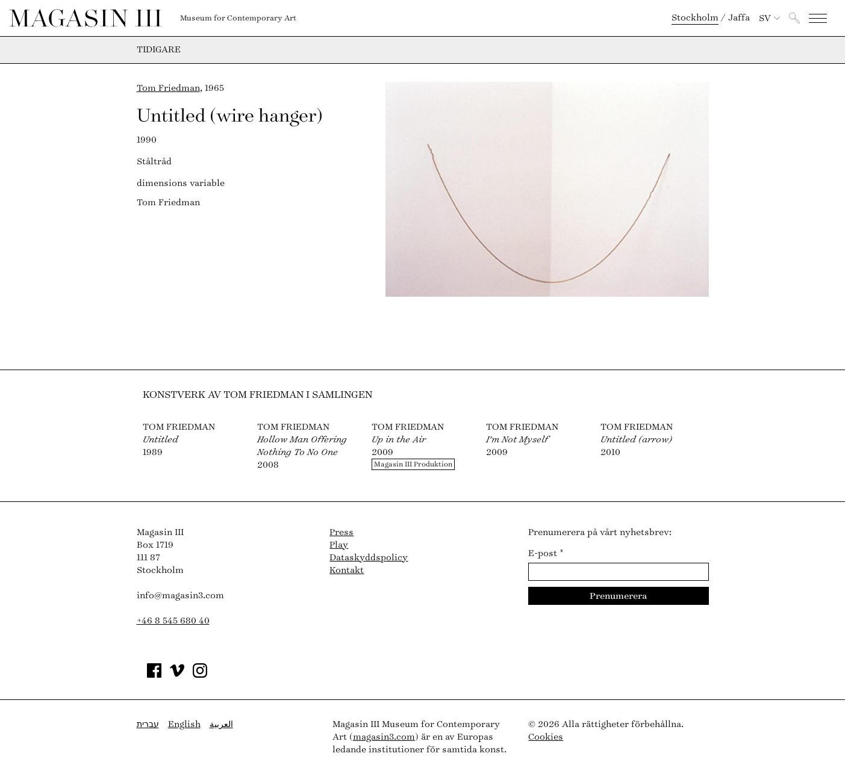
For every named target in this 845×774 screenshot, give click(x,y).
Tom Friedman (168, 88)
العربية (221, 724)
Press (341, 532)
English (184, 724)
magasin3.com (384, 737)
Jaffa (739, 18)
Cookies (545, 737)
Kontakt (346, 570)
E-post (546, 553)
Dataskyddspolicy (368, 558)
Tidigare (159, 50)
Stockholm (695, 18)
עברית (148, 724)
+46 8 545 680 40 (173, 621)
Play (338, 545)
